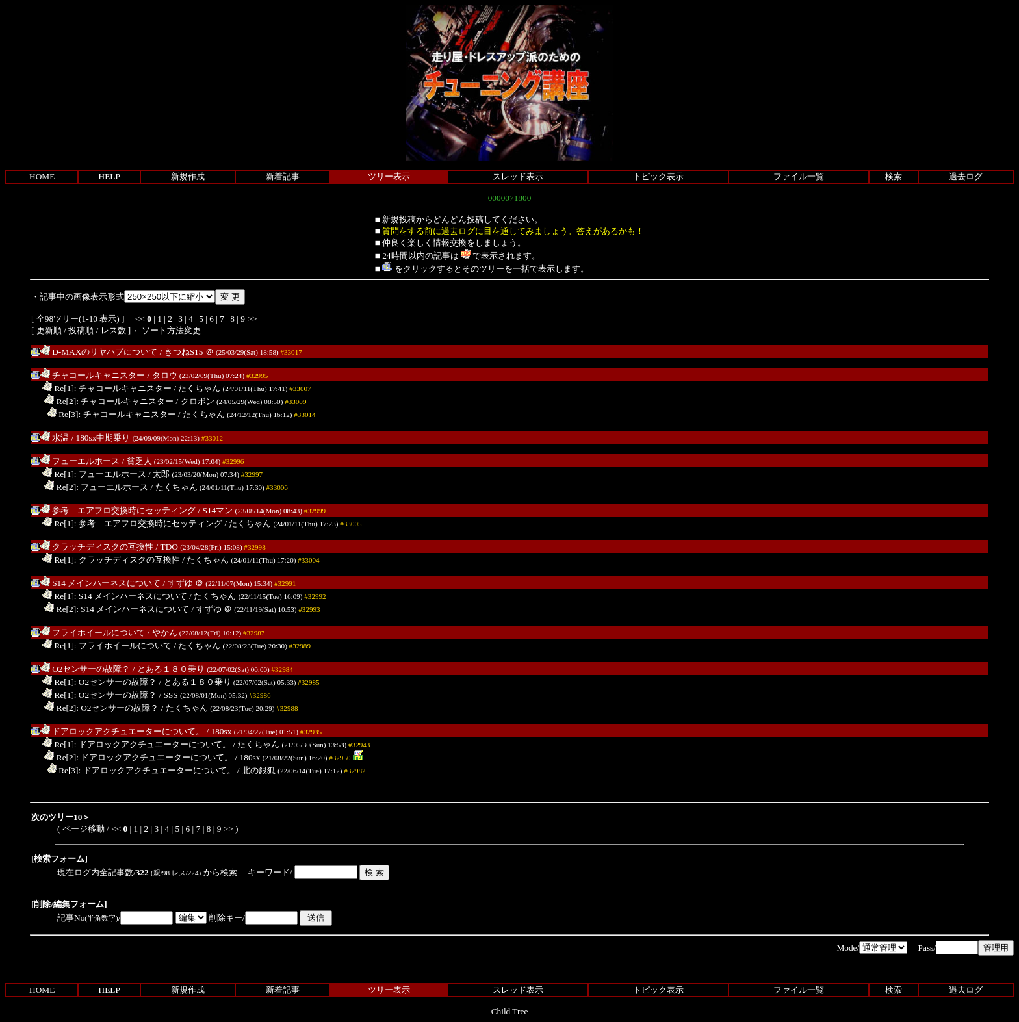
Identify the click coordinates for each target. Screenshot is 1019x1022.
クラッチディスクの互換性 (96, 547)
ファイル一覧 (798, 176)
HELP (109, 176)
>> (252, 319)
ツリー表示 (389, 176)
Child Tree (509, 1011)
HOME (42, 176)
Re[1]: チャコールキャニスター (107, 388)
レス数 (113, 330)
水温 (54, 437)
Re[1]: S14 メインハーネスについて (114, 596)
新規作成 (188, 176)
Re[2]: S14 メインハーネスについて (116, 609)
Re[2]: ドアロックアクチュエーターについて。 (138, 757)
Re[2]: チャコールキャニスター (109, 401)
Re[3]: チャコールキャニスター (111, 414)
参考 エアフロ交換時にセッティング (118, 510)
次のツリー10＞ (60, 817)
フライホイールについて (92, 632)
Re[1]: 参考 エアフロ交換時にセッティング (132, 523)
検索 (893, 176)
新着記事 (283, 176)
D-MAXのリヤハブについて (99, 352)
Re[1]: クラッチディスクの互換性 (111, 560)
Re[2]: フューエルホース (96, 487)
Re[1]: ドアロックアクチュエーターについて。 (136, 744)
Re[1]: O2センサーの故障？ (99, 682)
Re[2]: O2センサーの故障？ (101, 708)
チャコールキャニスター (92, 375)
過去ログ (966, 176)
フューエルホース (80, 461)
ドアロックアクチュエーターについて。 (122, 731)
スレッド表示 (518, 176)
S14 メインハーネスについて (100, 583)
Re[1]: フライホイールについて (107, 645)
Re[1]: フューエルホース (94, 474)
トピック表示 (658, 176)
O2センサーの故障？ (85, 669)
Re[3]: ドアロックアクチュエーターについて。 (141, 770)
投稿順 (81, 330)
